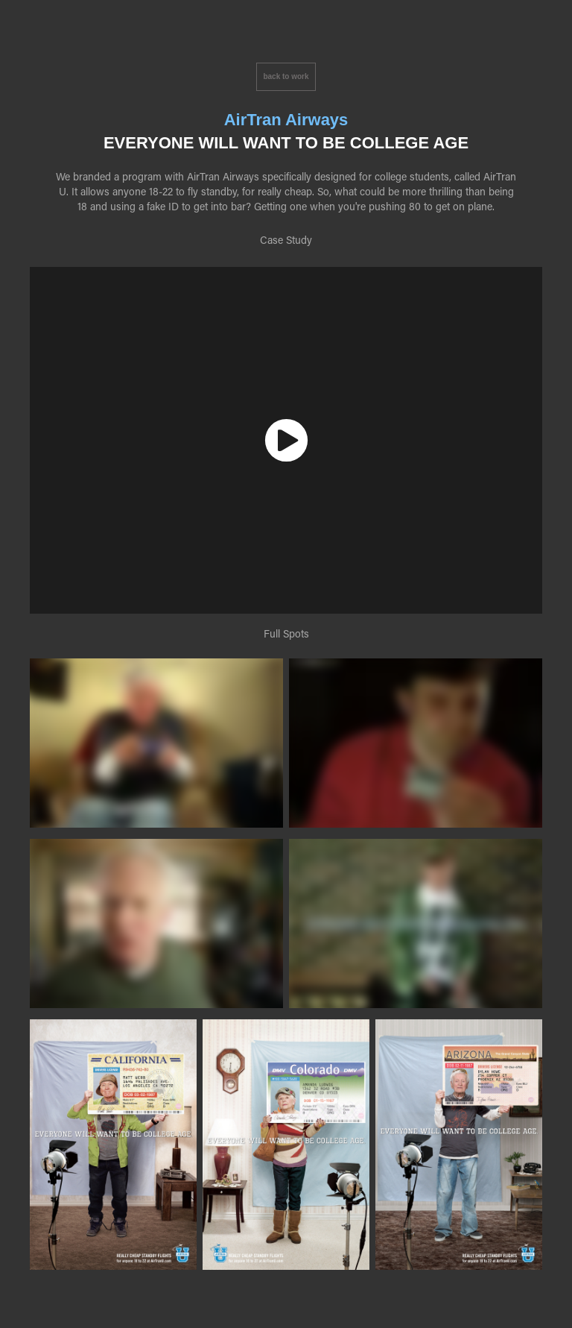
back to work (285, 76)
